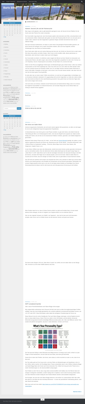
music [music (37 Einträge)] (13, 94)
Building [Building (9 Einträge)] (16, 87)
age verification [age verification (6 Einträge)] (5, 87)
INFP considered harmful (33, 304)
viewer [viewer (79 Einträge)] (12, 101)
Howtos (6, 64)
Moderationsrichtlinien (22, 1)
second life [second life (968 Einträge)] (13, 99)
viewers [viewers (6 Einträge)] (15, 101)
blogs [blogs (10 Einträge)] (14, 87)
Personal (27, 26)
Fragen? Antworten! (10, 1)
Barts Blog (10, 7)
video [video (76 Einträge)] (8, 101)
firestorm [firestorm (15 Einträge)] (13, 90)
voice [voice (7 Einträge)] (17, 101)
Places (5, 70)
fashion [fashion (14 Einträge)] (8, 90)
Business (6, 47)
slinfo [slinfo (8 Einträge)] (4, 101)
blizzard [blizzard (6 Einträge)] (9, 87)
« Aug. (4, 36)
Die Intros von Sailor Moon (33, 124)
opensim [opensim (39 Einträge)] (17, 94)
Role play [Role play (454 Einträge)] (15, 98)
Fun (5, 56)
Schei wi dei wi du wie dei (33, 108)
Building (6, 44)
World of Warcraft (8, 79)
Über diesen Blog (33, 1)
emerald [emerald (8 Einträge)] (19, 138)
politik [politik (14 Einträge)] (14, 145)
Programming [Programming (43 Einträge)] (6, 97)
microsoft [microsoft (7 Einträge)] (10, 94)
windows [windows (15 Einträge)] (5, 103)
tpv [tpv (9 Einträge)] (5, 101)
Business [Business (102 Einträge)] (6, 89)
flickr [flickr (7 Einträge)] (16, 90)
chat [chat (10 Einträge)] (9, 138)
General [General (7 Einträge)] (10, 92)
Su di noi (28, 95)
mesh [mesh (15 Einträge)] (8, 94)
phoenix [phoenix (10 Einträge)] (11, 145)
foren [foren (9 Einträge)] (18, 90)
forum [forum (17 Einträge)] (4, 92)
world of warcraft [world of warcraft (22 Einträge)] (10, 103)
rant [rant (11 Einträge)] (11, 97)
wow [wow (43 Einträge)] (15, 103)
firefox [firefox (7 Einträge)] (11, 90)
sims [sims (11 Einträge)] (18, 99)
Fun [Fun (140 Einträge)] (7, 92)
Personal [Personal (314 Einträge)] (6, 96)
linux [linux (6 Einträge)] (5, 94)
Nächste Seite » (77, 391)
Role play (6, 76)
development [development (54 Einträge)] (14, 89)
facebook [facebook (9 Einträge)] (4, 90)
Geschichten (7, 61)
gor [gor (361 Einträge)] (12, 92)
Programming (7, 73)
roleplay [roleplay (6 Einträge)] (4, 99)
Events (5, 53)
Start (3, 1)
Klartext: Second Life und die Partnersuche (38, 28)
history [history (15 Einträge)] (15, 92)
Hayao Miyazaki (63, 140)
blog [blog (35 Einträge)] (12, 87)
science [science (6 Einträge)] (7, 99)
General (6, 59)
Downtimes (6, 50)
